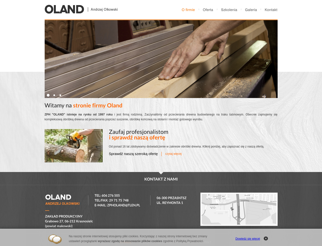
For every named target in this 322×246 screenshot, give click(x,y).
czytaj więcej (173, 154)
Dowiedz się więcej (247, 238)
